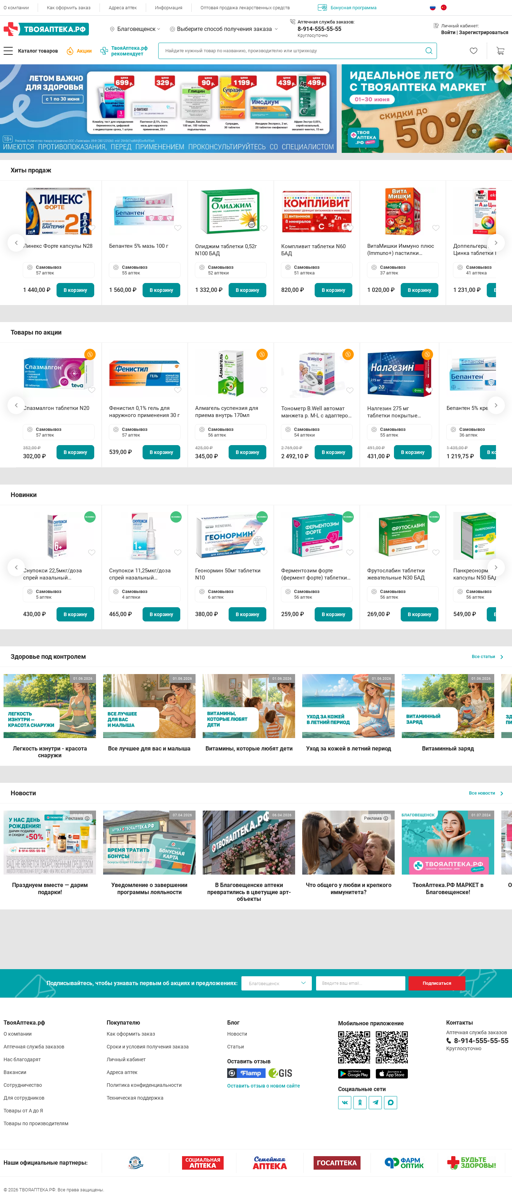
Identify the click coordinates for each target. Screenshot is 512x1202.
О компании (16, 7)
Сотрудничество (23, 1085)
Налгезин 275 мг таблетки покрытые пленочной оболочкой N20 (396, 412)
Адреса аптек (123, 7)
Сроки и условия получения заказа (148, 1046)
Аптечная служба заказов (34, 1046)
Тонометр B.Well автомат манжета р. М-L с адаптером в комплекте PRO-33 (316, 412)
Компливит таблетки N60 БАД (313, 250)
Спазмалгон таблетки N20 (56, 408)
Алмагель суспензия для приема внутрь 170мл (226, 411)
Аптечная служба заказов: (326, 22)
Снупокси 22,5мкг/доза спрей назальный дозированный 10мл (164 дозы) (55, 574)
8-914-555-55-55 (319, 29)
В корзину (75, 290)
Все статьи (487, 656)
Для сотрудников (24, 1098)
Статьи (235, 1046)
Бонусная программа (347, 7)
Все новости (486, 793)
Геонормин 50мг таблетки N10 (228, 574)
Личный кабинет (126, 1059)
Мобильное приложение (371, 1023)
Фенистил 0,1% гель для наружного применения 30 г (144, 411)
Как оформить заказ (69, 7)
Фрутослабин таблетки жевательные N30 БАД (396, 574)
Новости (237, 1034)
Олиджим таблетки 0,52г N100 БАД (226, 250)
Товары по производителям (36, 1123)
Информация (168, 7)
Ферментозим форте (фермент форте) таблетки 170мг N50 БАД (314, 574)
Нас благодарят (22, 1059)
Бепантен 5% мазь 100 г (138, 246)
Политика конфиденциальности (144, 1085)
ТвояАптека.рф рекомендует (124, 51)
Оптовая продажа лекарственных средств (245, 7)
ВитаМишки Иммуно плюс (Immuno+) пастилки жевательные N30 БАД (400, 250)
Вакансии (15, 1072)
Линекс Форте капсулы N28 (57, 246)
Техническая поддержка (135, 1098)
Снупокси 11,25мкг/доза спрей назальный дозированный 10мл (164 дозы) (141, 574)
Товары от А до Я (23, 1110)
